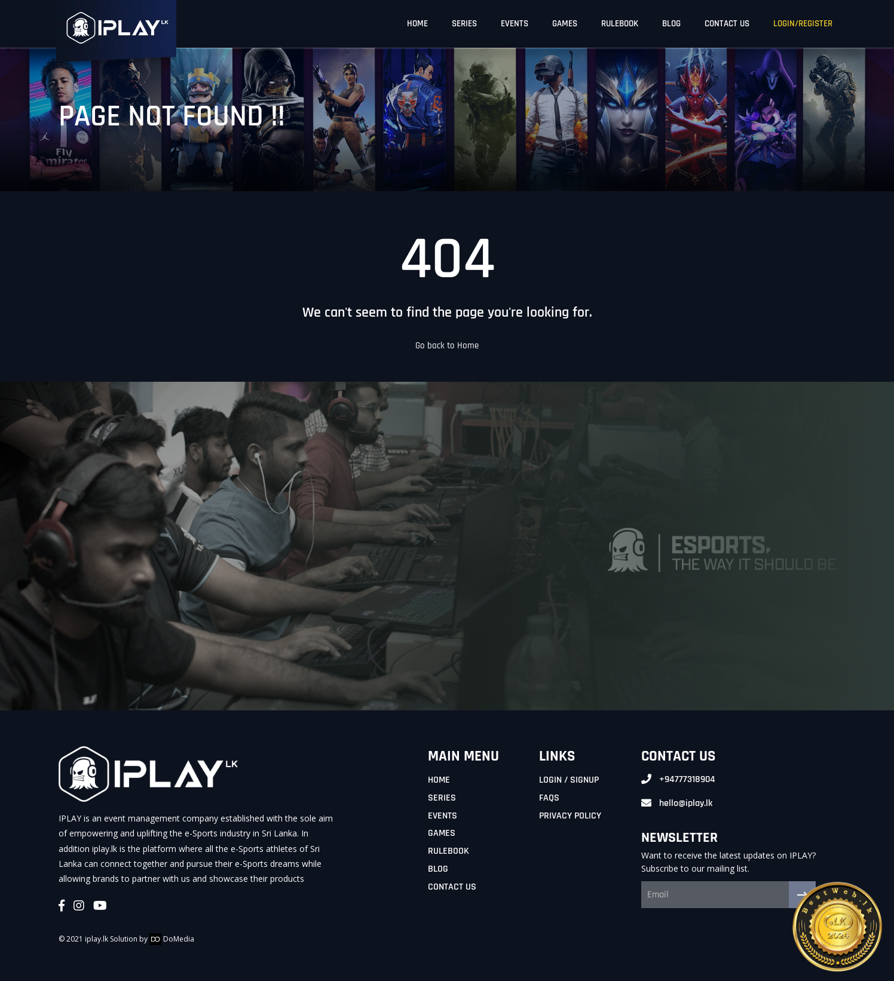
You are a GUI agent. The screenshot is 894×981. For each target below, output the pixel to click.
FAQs (549, 798)
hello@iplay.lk (685, 803)
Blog (438, 869)
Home (439, 780)
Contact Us (452, 887)
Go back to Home (447, 345)
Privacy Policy (570, 816)
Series (442, 798)
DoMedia (171, 939)
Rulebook (448, 851)
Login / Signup (569, 780)
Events (442, 816)
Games (441, 833)
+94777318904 (687, 779)
